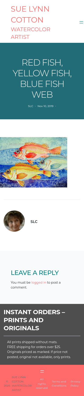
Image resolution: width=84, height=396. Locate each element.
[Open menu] (81, 22)
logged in (38, 282)
